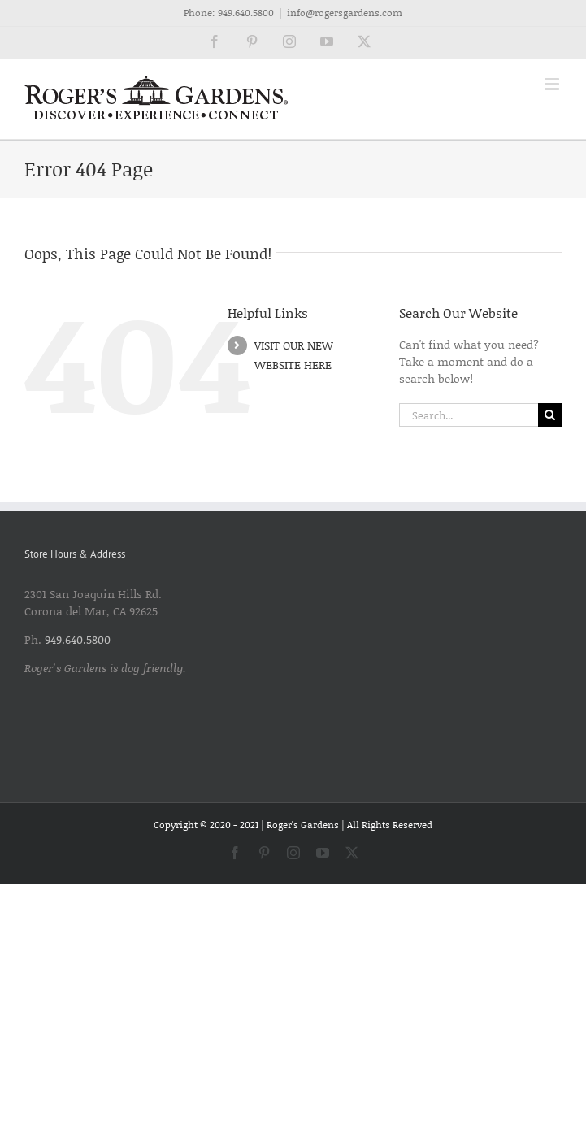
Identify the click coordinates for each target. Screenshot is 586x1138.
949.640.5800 (246, 13)
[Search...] (468, 415)
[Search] (550, 415)
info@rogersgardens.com (344, 13)
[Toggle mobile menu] (553, 84)
